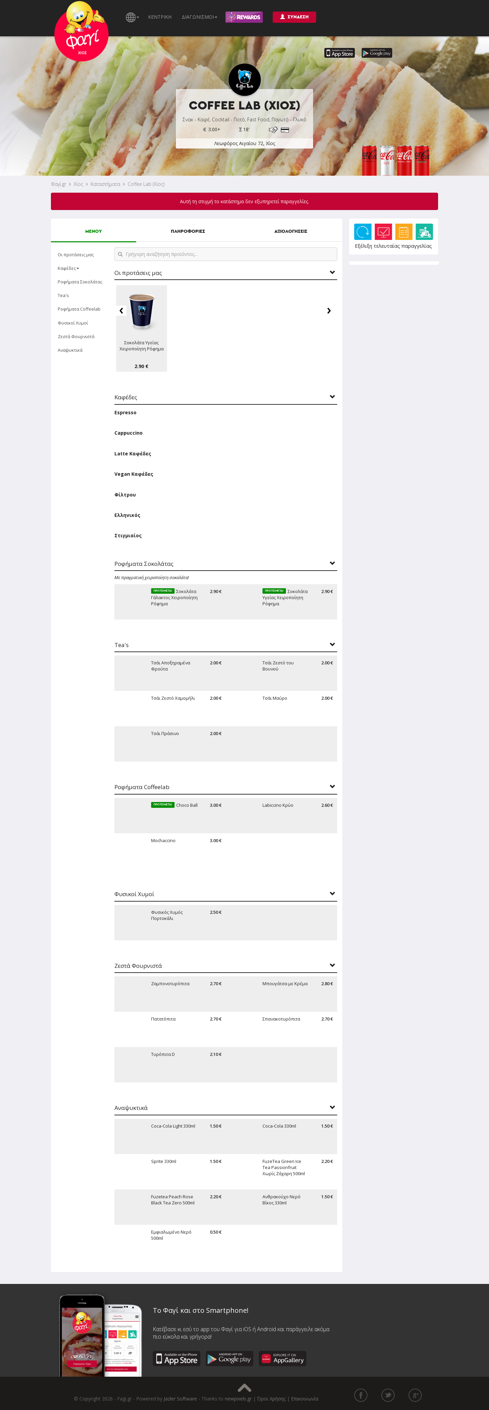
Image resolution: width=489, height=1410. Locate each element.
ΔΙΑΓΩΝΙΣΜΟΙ (199, 17)
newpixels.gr (238, 1398)
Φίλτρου (125, 494)
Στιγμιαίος (128, 535)
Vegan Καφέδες (133, 473)
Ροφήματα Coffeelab (79, 309)
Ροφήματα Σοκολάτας (80, 282)
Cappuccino (128, 432)
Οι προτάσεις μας (76, 254)
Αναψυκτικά (70, 350)
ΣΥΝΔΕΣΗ (294, 16)
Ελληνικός (127, 515)
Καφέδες (68, 268)
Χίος (78, 184)
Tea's (63, 295)
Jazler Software (180, 1398)
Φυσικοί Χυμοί (73, 323)
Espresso (125, 412)
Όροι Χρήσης (271, 1398)
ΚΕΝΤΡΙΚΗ (159, 17)
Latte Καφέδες (132, 453)
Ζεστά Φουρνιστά (76, 336)
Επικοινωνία (304, 1398)
